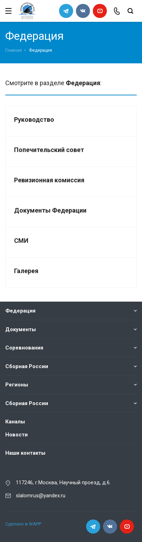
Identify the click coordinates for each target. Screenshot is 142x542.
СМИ (21, 240)
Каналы (15, 421)
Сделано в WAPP (23, 523)
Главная (13, 50)
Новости (16, 434)
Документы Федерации (50, 210)
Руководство (34, 119)
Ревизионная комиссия (49, 180)
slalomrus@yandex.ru (40, 495)
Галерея (26, 271)
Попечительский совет (49, 149)
